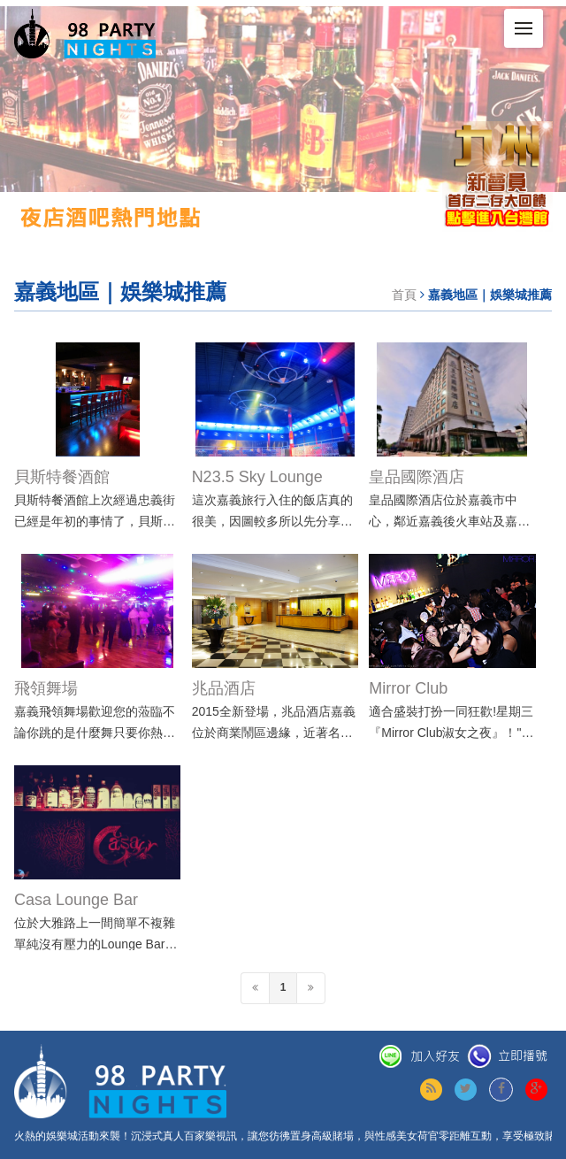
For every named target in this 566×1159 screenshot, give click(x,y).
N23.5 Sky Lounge (257, 477)
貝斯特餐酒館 (62, 477)
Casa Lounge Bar (76, 900)
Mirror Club (408, 688)
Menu (529, 20)
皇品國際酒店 (416, 477)
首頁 (404, 295)
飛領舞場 (46, 688)
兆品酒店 (224, 688)
